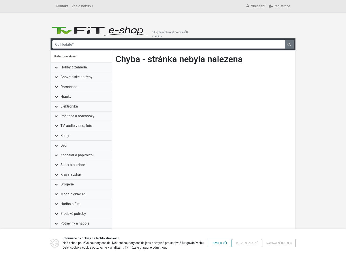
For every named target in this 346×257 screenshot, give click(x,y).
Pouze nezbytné (247, 243)
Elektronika (69, 106)
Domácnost (69, 87)
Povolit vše (220, 243)
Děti (63, 145)
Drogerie (67, 184)
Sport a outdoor (72, 165)
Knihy (64, 136)
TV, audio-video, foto (76, 126)
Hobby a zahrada (73, 67)
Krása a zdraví (71, 174)
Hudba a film (70, 204)
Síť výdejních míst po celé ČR (170, 34)
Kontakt (62, 6)
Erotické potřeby (73, 214)
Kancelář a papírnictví (77, 155)
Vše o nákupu (82, 6)
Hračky (65, 96)
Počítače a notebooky (77, 116)
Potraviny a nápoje (74, 223)
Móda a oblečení (73, 194)
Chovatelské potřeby (76, 77)
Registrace (279, 6)
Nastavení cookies (279, 243)
